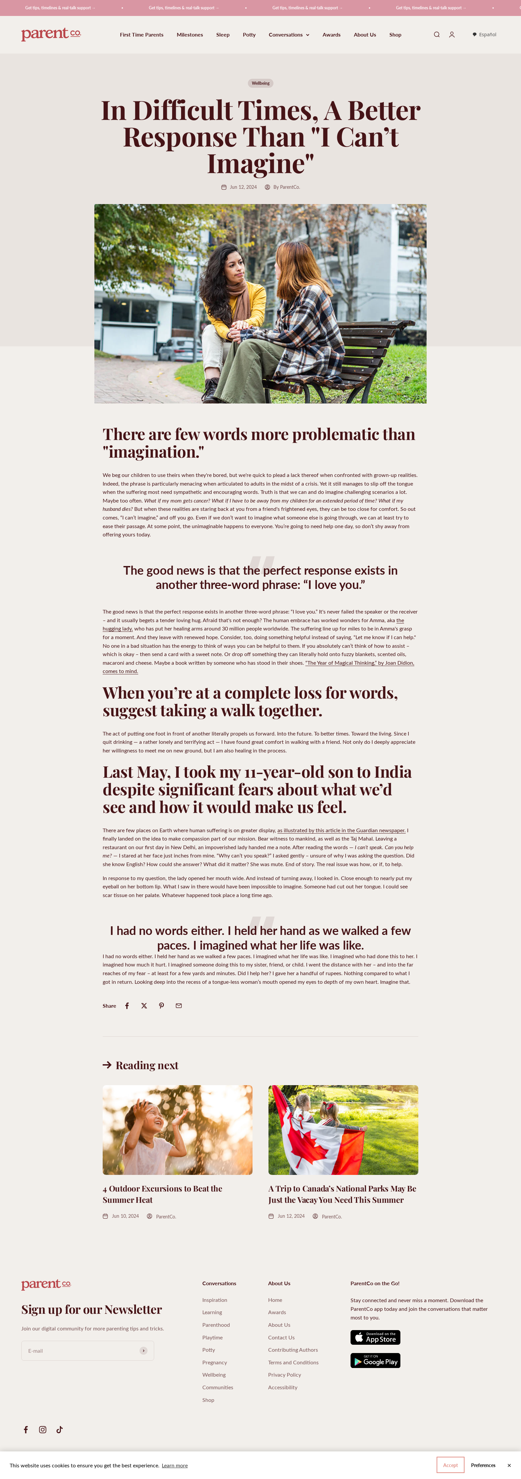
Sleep (223, 35)
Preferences (453, 1465)
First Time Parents (141, 35)
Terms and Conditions (293, 1362)
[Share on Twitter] (144, 1005)
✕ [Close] (509, 1465)
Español (484, 34)
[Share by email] (178, 1005)
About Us (365, 35)
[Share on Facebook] (127, 1005)
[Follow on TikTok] (59, 1429)
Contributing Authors (293, 1349)
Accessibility (282, 1387)
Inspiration (214, 1299)
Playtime (212, 1337)
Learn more (175, 1465)
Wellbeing (260, 83)
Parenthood (216, 1324)
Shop (395, 35)
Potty (249, 35)
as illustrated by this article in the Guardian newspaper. (341, 830)
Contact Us (281, 1337)
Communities (217, 1387)
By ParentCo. (286, 187)
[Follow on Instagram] (42, 1429)
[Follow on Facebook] (25, 1429)
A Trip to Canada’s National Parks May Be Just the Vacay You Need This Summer (342, 1194)
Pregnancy (214, 1362)
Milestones (190, 35)
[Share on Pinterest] (161, 1005)
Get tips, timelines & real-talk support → (67, 8)
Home (275, 1299)
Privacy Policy (284, 1374)
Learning (212, 1311)
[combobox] (484, 34)
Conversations (289, 35)
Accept (488, 1465)
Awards (332, 35)
